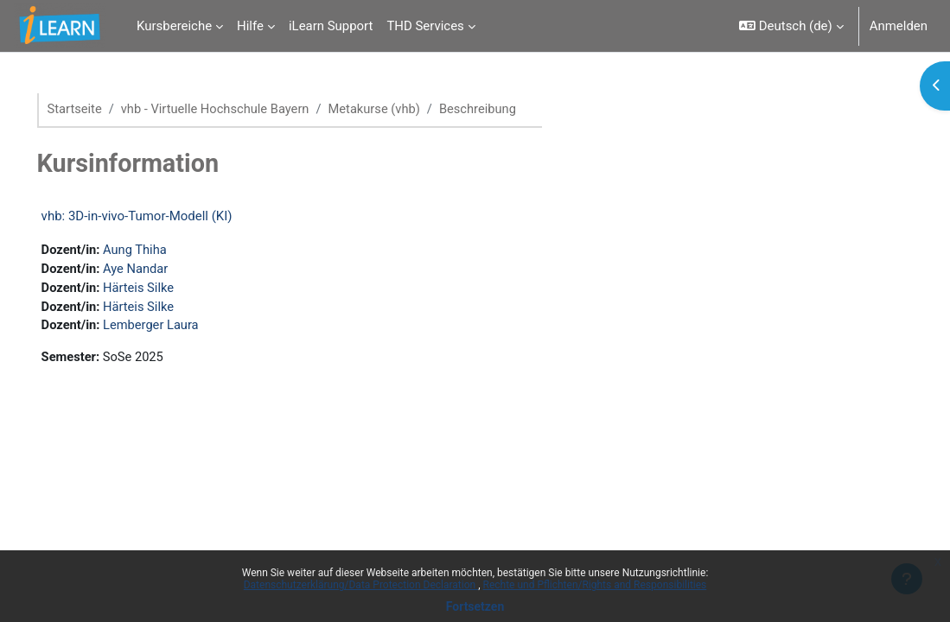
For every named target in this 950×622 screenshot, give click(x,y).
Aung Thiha (161, 250)
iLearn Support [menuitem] (331, 26)
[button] (791, 26)
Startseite (99, 109)
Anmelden (899, 26)
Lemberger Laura (177, 328)
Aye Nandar (162, 269)
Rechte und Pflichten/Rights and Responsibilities (595, 585)
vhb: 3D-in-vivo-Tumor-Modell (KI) (161, 216)
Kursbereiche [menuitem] (174, 26)
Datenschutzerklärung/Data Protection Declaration (361, 585)
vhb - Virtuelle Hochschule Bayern (242, 109)
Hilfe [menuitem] (250, 26)
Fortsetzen (475, 606)
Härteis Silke (165, 289)
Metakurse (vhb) (404, 109)
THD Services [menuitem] (424, 26)
